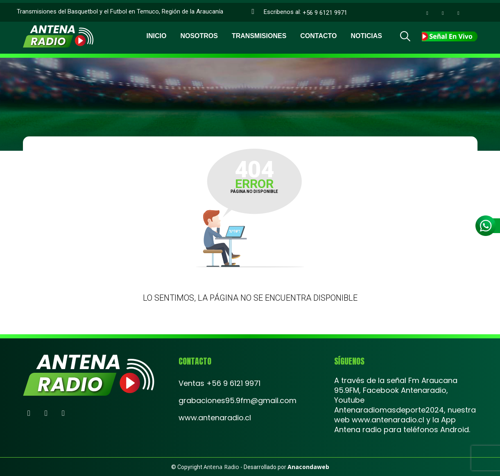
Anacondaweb (308, 467)
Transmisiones (259, 32)
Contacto (318, 32)
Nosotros (199, 32)
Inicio (157, 32)
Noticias (366, 32)
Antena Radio (221, 467)
